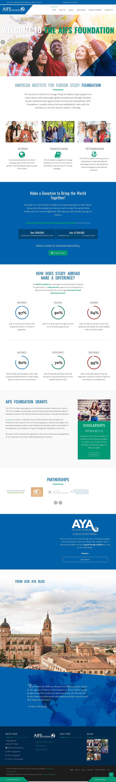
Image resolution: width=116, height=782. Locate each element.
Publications (81, 10)
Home (54, 10)
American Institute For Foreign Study (47, 85)
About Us (62, 10)
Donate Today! (58, 252)
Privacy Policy (49, 769)
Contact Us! (94, 454)
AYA (108, 770)
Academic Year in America (70, 2)
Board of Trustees (95, 10)
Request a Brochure (13, 779)
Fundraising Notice (11, 772)
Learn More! (85, 560)
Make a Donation (100, 779)
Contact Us (10, 2)
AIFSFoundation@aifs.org (22, 2)
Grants (71, 10)
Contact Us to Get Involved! (44, 742)
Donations (9, 419)
